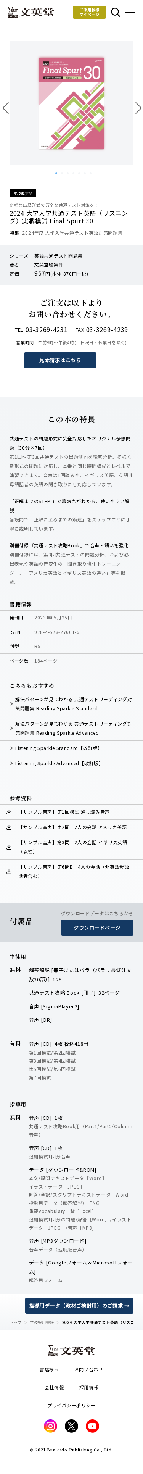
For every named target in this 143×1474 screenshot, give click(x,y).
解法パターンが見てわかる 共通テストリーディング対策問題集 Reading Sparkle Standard (73, 703)
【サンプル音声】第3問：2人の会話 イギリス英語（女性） (72, 847)
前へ (7, 107)
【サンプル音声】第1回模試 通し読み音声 (64, 811)
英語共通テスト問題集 (58, 255)
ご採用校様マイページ (89, 12)
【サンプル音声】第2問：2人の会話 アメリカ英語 (72, 827)
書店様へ (49, 1369)
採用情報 (89, 1387)
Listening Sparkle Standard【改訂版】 (59, 748)
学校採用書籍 (42, 1322)
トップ (16, 1322)
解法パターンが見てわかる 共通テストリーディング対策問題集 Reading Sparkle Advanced (73, 728)
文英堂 (31, 12)
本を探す (115, 12)
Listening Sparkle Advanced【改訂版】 (59, 763)
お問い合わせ (88, 1369)
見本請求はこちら (60, 360)
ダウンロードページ (97, 927)
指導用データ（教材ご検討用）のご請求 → (79, 1305)
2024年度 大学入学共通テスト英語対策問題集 (72, 232)
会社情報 (54, 1387)
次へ (135, 107)
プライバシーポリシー (71, 1405)
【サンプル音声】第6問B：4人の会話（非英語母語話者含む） (73, 871)
